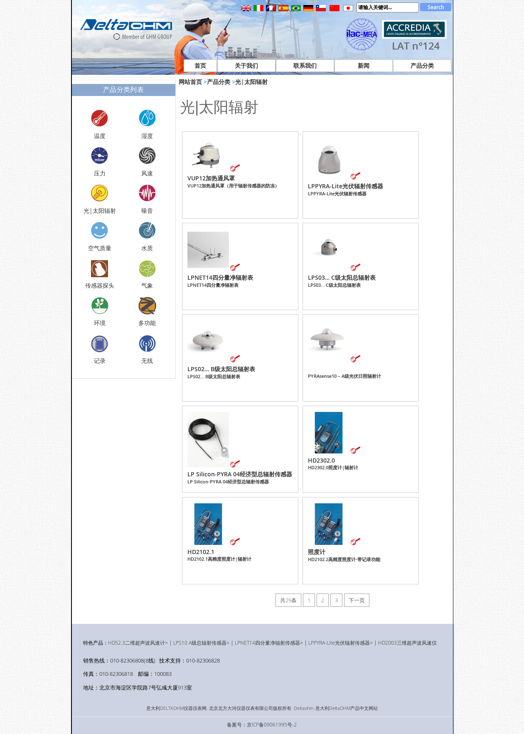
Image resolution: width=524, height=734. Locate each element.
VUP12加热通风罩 (233, 181)
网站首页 (190, 82)
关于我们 (246, 65)
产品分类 (422, 65)
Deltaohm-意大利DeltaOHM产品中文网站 (336, 708)
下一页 (357, 600)
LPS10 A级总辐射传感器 (199, 642)
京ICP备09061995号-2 (272, 724)
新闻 (363, 65)
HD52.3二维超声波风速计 (136, 642)
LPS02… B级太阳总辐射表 (221, 372)
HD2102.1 (219, 555)
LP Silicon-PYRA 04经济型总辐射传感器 (239, 477)
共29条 (288, 600)
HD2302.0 (333, 463)
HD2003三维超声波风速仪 (407, 642)
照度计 (344, 555)
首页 (200, 65)
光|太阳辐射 (251, 82)
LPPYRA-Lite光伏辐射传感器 (345, 189)
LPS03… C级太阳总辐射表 (342, 280)
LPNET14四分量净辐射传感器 (267, 642)
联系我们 (305, 65)
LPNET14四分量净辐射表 (220, 280)
